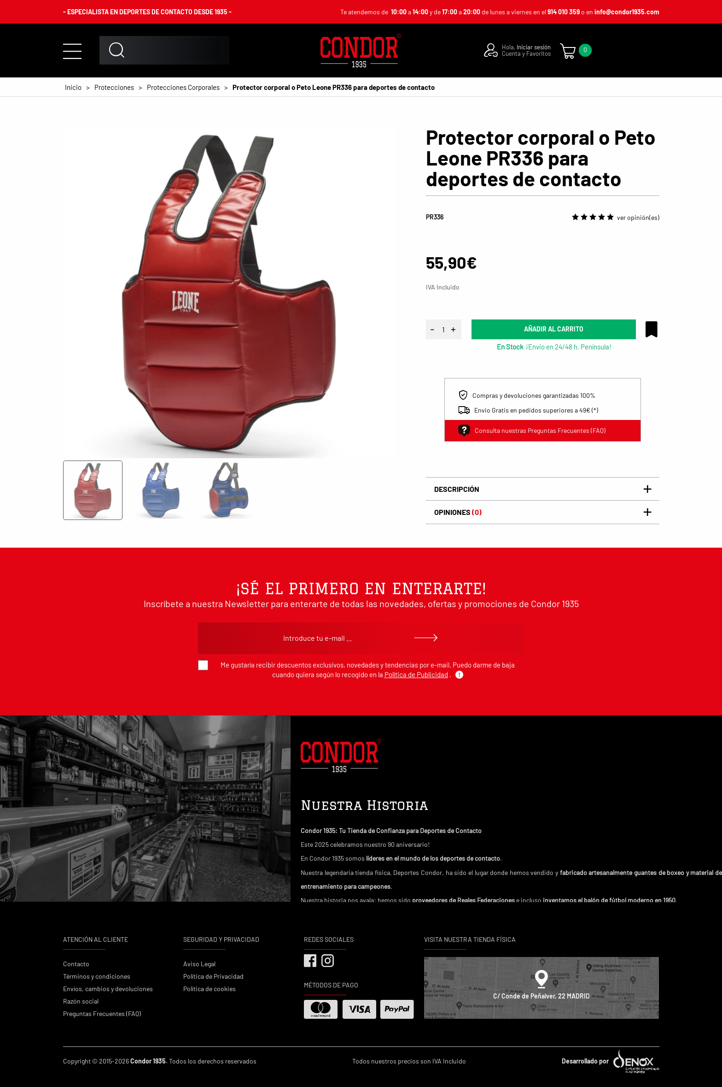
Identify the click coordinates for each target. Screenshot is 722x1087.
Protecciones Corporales (183, 87)
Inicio (73, 87)
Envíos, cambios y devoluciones (108, 988)
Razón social (81, 1001)
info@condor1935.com (626, 12)
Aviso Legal (199, 964)
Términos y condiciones (96, 976)
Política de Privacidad (213, 976)
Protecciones (114, 87)
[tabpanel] (229, 292)
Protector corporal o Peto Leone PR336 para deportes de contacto (334, 87)
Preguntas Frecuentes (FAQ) (102, 1013)
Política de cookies (209, 988)
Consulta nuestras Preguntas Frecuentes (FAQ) (532, 431)
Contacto (76, 964)
